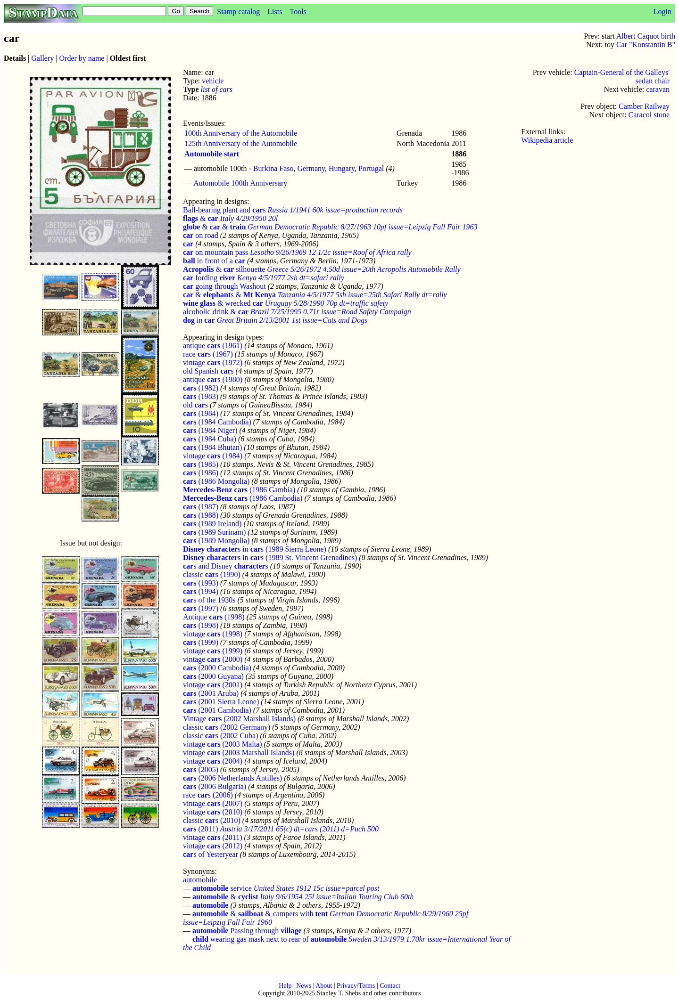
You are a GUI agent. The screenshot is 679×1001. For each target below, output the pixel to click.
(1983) (200, 396)
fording (209, 278)
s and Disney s (225, 566)
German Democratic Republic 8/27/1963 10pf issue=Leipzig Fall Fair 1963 (362, 227)
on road (200, 235)
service (222, 888)
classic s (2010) (211, 820)
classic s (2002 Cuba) (220, 736)
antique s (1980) (212, 379)
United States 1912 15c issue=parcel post (317, 888)
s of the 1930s (209, 600)
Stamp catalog (238, 12)
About (323, 985)
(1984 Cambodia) (217, 422)
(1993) (200, 583)
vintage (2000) (212, 659)
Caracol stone (649, 115)
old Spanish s (208, 371)
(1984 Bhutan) (212, 447)
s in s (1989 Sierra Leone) (254, 549)
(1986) (200, 473)
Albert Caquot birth (645, 36)
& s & (229, 295)
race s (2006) (208, 795)
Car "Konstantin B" (645, 45)
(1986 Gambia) (239, 490)
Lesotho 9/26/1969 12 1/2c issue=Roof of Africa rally (331, 252)
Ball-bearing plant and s (224, 210)
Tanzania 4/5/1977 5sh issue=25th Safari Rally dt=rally (362, 295)
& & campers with (260, 914)
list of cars (216, 89)
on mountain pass (215, 252)
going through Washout (224, 286)
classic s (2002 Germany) (226, 727)
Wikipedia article (547, 140)
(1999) (200, 642)
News (303, 985)
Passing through (247, 931)
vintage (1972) (212, 362)
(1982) (200, 388)
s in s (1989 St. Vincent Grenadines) (270, 557)
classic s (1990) (211, 574)
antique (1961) (212, 346)
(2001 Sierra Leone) (221, 702)
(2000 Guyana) (213, 676)
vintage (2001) (212, 685)
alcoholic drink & (215, 312)
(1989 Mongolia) (216, 541)
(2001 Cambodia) (217, 710)
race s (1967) (208, 354)
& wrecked (223, 303)
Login (662, 12)
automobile (200, 880)
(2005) (200, 769)
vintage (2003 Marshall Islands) (238, 753)
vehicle (213, 81)
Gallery (42, 58)
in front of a (214, 261)
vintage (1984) (212, 456)
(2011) (200, 829)
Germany (311, 168)
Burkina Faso (273, 168)
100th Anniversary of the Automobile (240, 133)
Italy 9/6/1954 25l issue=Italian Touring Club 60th (337, 897)
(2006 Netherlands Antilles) (232, 778)
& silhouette (224, 269)
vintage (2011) (212, 837)
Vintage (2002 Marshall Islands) (239, 719)
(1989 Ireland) (212, 524)
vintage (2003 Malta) (222, 744)
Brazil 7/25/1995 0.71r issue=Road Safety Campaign (330, 312)
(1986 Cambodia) (242, 498)
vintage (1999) (212, 651)
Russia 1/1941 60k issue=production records (335, 210)
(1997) (200, 608)
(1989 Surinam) (214, 532)
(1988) (200, 515)
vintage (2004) (212, 761)
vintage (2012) (212, 846)
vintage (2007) (212, 803)
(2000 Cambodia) (217, 668)
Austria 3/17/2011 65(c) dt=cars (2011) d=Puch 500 (299, 829)
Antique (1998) (214, 617)
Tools (298, 12)
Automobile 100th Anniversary (240, 183)
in (199, 320)
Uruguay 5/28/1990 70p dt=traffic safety (326, 303)
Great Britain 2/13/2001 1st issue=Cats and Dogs (292, 320)
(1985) (200, 464)
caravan (658, 89)
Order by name (82, 58)
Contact (390, 985)
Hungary (342, 168)
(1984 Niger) (210, 430)
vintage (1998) (212, 634)
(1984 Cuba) (209, 439)
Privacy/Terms (356, 985)
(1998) (200, 625)
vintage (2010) (212, 812)
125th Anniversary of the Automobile (240, 143)
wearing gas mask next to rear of (269, 939)
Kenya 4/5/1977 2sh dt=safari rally (290, 278)
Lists (274, 12)
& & (214, 227)
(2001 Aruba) (211, 693)
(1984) (200, 413)
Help (285, 985)
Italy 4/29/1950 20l (249, 218)
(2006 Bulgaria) (214, 786)
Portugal (371, 168)
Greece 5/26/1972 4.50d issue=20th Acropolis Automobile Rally (363, 269)
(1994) (200, 591)
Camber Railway (644, 106)
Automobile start (211, 154)
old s (195, 405)
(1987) (200, 507)
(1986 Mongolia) (216, 481)
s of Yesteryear (210, 854)
